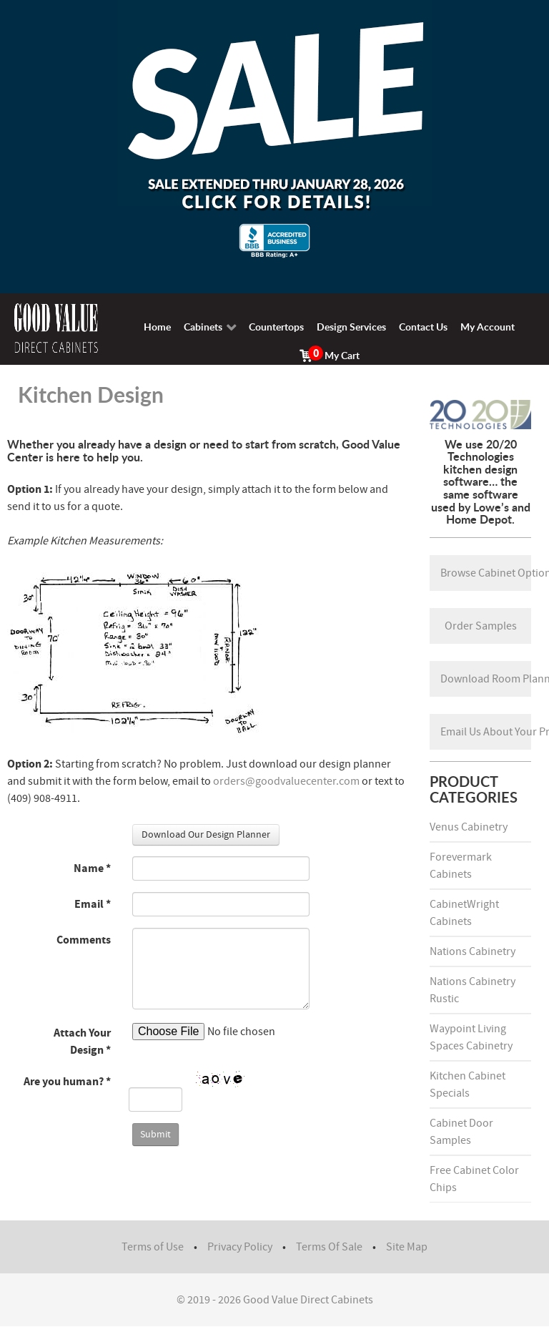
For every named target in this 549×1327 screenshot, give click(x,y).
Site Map (406, 1247)
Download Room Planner (485, 679)
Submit (155, 1134)
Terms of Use (153, 1247)
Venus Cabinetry (469, 827)
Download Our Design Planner (206, 834)
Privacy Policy (239, 1247)
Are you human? (67, 1081)
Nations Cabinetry (472, 951)
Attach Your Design (82, 1041)
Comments (83, 940)
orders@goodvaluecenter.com (286, 781)
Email (92, 904)
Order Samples (481, 626)
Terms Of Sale (329, 1247)
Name (92, 868)
